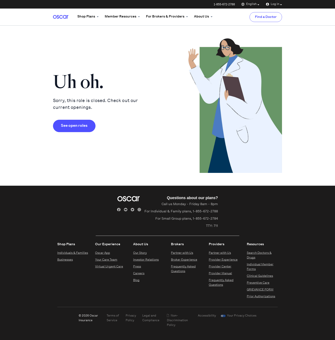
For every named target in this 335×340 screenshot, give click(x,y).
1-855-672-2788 (224, 4)
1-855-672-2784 (205, 218)
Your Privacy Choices (241, 315)
